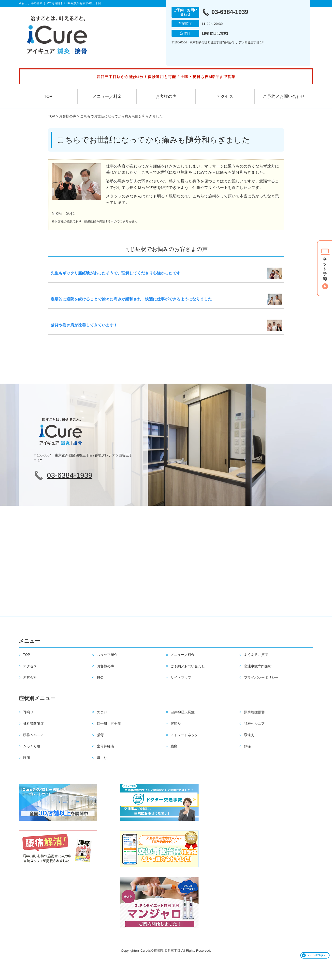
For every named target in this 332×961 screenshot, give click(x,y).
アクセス (225, 96)
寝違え (249, 735)
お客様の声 (166, 96)
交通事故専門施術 (258, 666)
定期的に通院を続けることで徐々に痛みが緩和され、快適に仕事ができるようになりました (131, 299)
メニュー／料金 (107, 96)
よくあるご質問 (256, 655)
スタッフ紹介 (107, 655)
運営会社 (30, 677)
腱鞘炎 (176, 724)
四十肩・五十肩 (109, 724)
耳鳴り (28, 712)
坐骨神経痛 (105, 746)
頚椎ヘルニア (254, 724)
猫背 (100, 735)
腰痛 (26, 758)
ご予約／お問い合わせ (284, 96)
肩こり (102, 758)
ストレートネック (184, 735)
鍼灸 (100, 677)
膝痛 (174, 746)
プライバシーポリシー (261, 677)
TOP (48, 96)
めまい (102, 712)
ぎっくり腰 (31, 746)
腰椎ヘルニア (33, 735)
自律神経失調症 (183, 712)
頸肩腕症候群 (254, 712)
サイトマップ (181, 677)
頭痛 (247, 746)
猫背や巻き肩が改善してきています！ (84, 325)
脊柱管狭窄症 (33, 724)
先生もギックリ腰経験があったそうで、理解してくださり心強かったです (115, 273)
